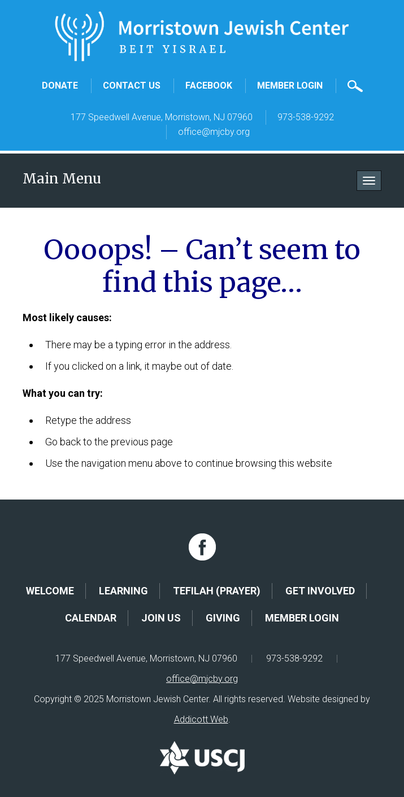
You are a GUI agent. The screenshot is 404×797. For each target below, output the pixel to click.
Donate (60, 85)
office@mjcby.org (214, 131)
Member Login (290, 85)
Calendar (90, 618)
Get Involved (320, 591)
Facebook (208, 85)
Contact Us (131, 85)
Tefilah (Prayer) (216, 591)
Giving (223, 618)
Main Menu (62, 178)
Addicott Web (201, 719)
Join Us (161, 618)
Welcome (50, 591)
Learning (123, 591)
